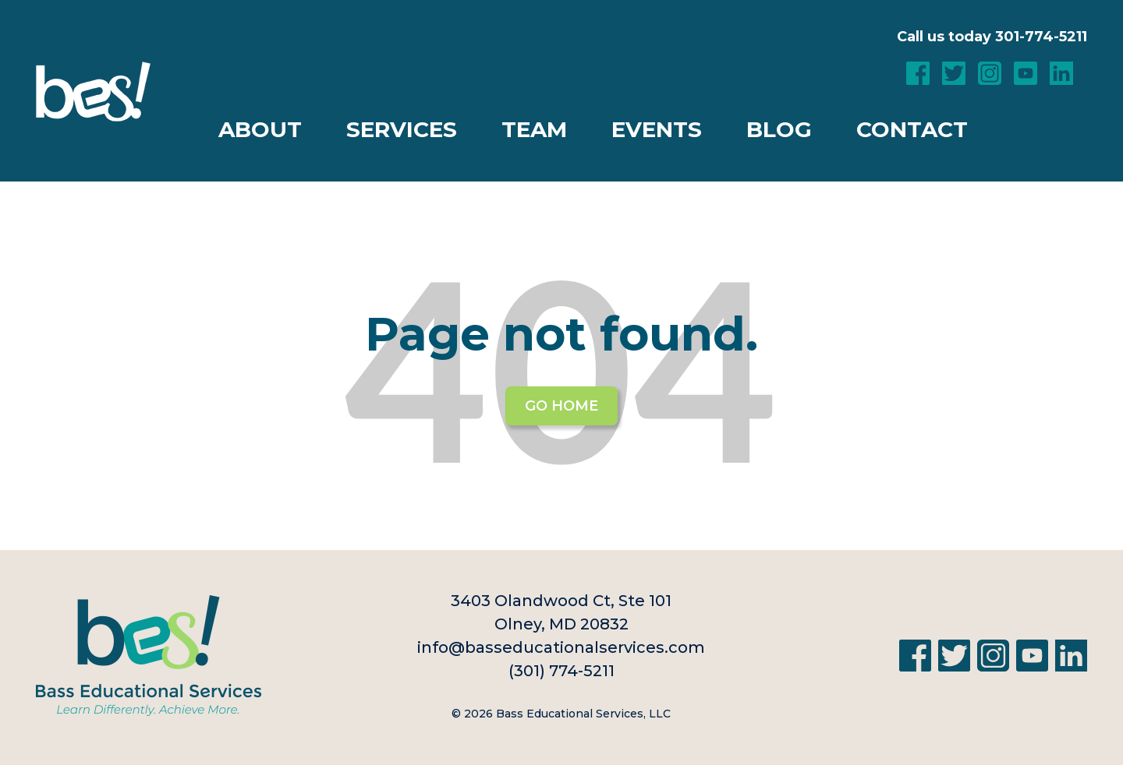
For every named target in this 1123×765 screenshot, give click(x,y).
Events (656, 129)
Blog (779, 129)
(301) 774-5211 (561, 670)
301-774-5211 (1041, 36)
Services (401, 129)
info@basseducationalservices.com (561, 647)
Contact (912, 129)
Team (534, 129)
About (260, 129)
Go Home (561, 405)
